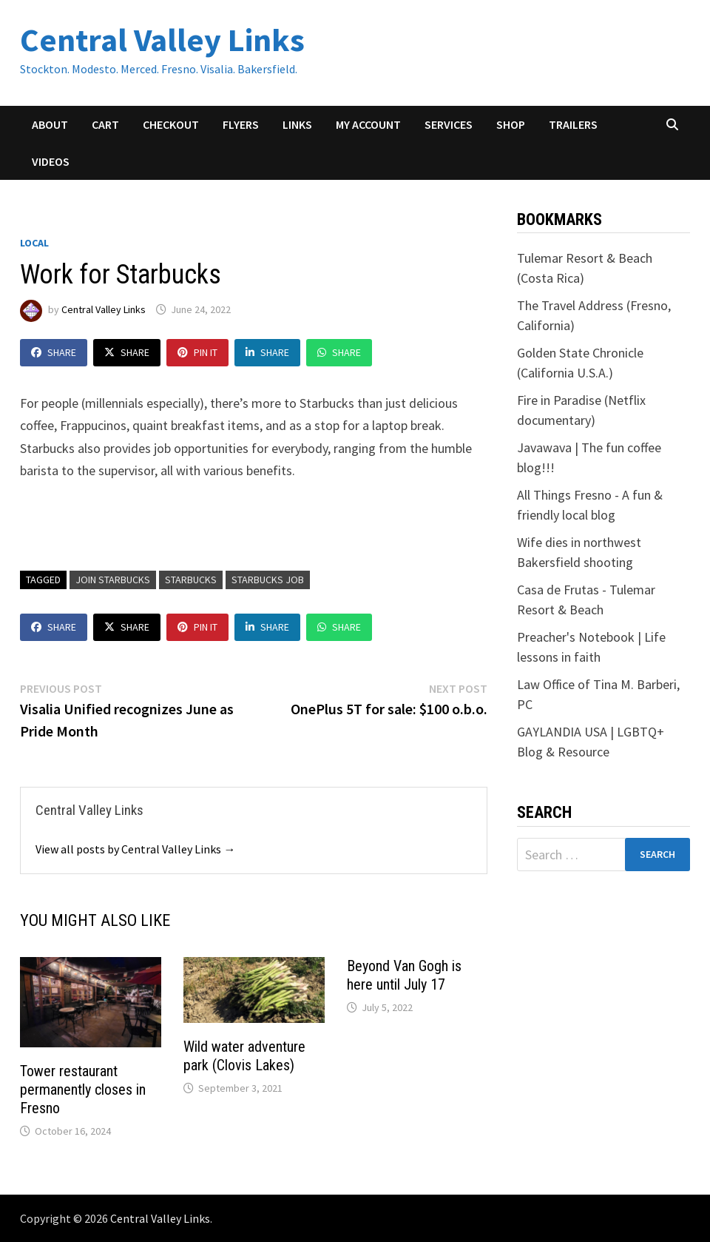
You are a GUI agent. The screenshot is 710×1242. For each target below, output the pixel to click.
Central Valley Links (162, 39)
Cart (105, 124)
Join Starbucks (112, 579)
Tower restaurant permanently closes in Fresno (83, 1089)
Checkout (171, 124)
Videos (51, 161)
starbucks (191, 579)
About (50, 124)
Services (449, 124)
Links (297, 124)
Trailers (573, 124)
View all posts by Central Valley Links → (135, 849)
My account (368, 124)
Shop (510, 124)
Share (53, 352)
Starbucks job (267, 579)
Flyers (241, 124)
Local (34, 242)
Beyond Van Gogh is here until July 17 (404, 975)
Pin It (197, 352)
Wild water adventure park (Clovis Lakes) (244, 1056)
